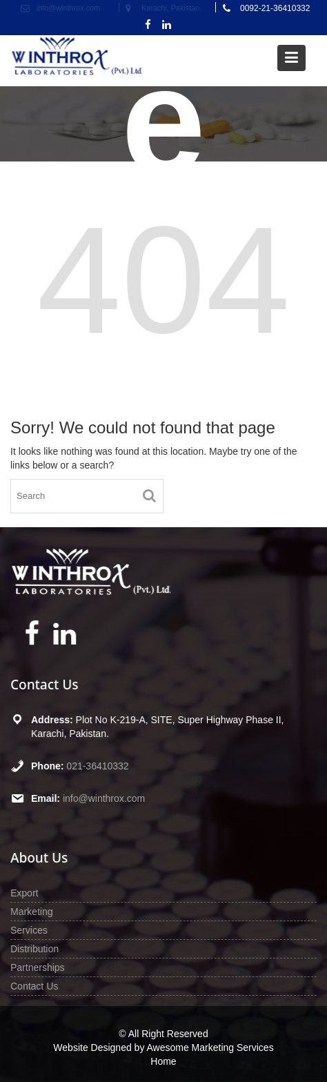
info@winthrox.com (105, 797)
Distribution (36, 948)
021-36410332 (98, 765)
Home (163, 1061)
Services (30, 929)
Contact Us (35, 984)
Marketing (33, 911)
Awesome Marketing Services (210, 1047)
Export (26, 892)
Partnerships (39, 966)
